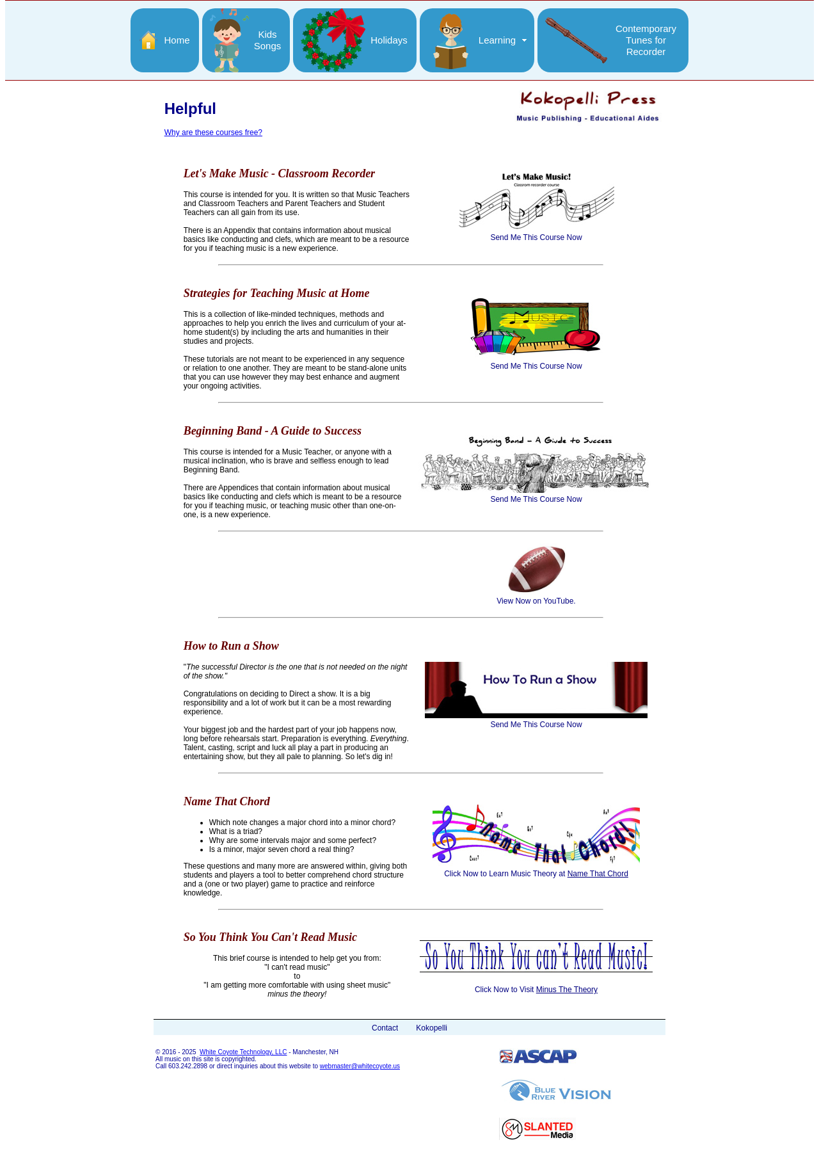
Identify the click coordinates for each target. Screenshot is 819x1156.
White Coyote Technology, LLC (243, 1052)
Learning (497, 40)
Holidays (389, 40)
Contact (385, 1028)
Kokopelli (431, 1028)
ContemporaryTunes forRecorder (646, 40)
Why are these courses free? (213, 132)
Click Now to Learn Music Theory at (536, 869)
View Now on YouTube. (536, 597)
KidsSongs (268, 40)
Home (176, 40)
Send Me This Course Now (536, 233)
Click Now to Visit (536, 985)
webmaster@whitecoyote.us (360, 1066)
